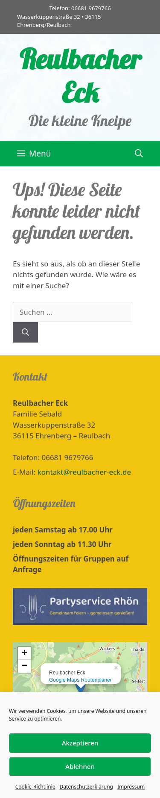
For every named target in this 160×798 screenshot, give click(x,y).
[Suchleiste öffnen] (138, 153)
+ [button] (24, 653)
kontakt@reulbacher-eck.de (84, 472)
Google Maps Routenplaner (80, 680)
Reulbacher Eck (80, 75)
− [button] (24, 666)
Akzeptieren (80, 752)
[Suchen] (25, 332)
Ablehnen (80, 776)
